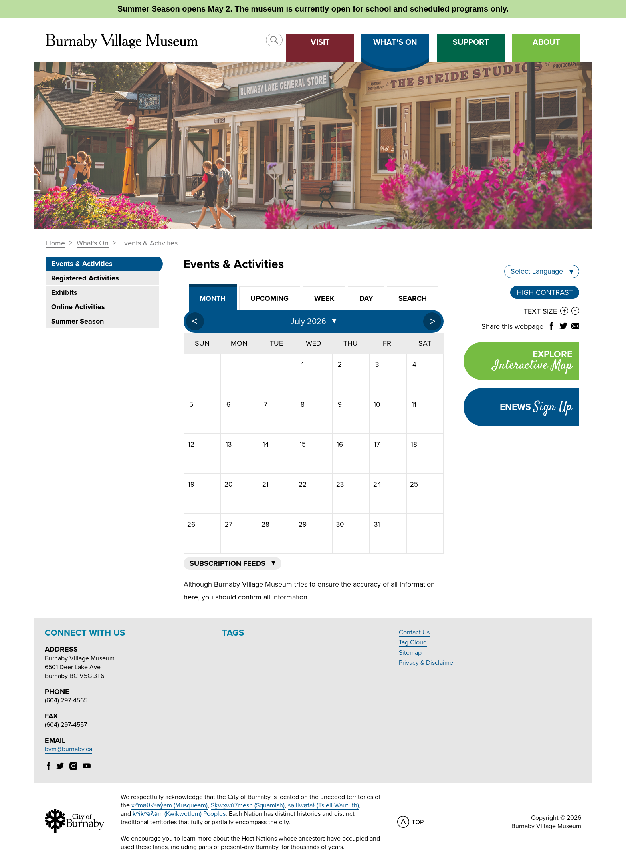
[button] (274, 40)
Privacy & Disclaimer (427, 663)
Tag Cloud (413, 642)
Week (324, 298)
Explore (518, 362)
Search (412, 298)
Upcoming (269, 298)
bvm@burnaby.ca (68, 749)
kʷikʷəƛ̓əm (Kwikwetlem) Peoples (179, 814)
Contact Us (414, 632)
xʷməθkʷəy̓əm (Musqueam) (169, 805)
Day (366, 298)
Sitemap (410, 653)
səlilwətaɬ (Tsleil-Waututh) (323, 805)
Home (55, 243)
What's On (93, 243)
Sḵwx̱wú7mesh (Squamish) (248, 805)
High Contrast (545, 292)
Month (213, 298)
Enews (536, 407)
